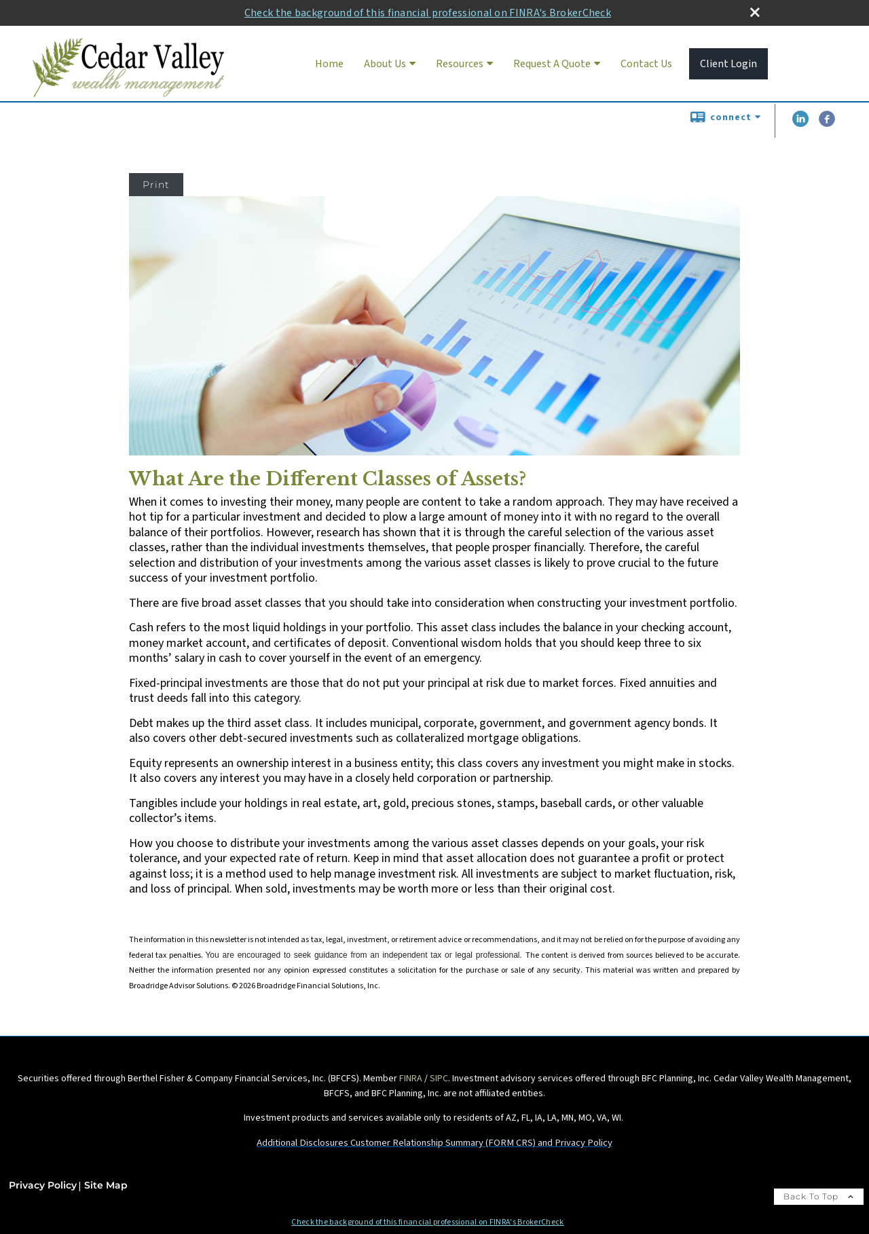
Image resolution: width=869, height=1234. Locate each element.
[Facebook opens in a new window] (827, 124)
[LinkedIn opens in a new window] (800, 124)
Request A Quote (552, 63)
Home (329, 63)
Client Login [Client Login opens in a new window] (728, 63)
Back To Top (818, 1196)
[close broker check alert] (755, 12)
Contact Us (646, 63)
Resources (459, 63)
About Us (385, 63)
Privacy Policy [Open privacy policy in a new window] (43, 1185)
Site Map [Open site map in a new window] (106, 1185)
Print (156, 185)
